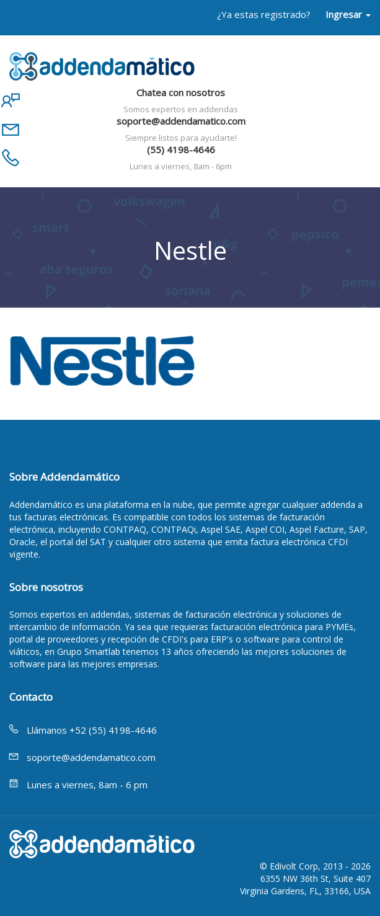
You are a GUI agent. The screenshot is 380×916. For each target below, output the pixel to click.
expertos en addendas (85, 614)
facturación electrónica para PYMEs (282, 627)
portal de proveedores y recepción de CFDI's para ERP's (121, 639)
